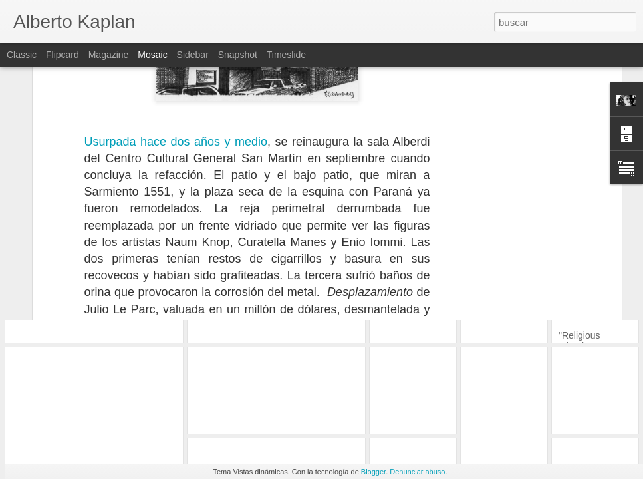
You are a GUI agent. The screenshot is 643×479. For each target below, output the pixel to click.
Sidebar (193, 54)
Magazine (108, 54)
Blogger (373, 472)
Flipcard (62, 54)
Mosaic (152, 54)
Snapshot (237, 54)
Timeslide (286, 54)
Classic (22, 54)
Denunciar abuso (417, 472)
